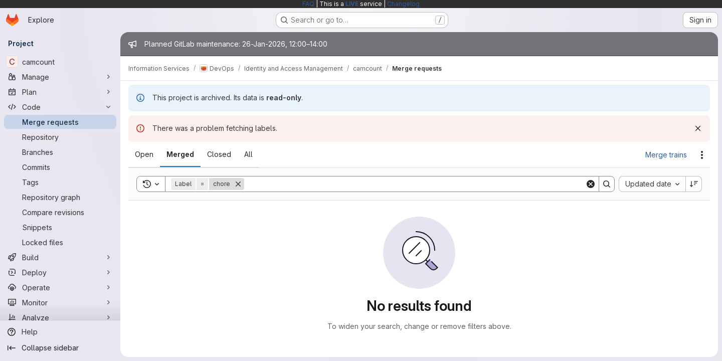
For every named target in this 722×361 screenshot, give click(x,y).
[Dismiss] (698, 128)
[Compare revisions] (60, 212)
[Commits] (60, 167)
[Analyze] (60, 317)
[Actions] (702, 155)
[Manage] (60, 77)
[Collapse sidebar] (60, 348)
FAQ (308, 4)
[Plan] (60, 92)
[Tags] (60, 182)
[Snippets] (60, 227)
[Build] (60, 257)
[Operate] (60, 287)
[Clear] (591, 184)
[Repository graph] (60, 197)
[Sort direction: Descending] (694, 184)
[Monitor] (60, 302)
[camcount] (60, 62)
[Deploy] (60, 272)
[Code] (60, 107)
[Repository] (60, 137)
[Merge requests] (60, 122)
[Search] (414, 184)
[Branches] (60, 152)
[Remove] (238, 184)
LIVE (351, 4)
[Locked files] (60, 242)
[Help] (60, 332)
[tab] (144, 154)
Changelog (403, 4)
